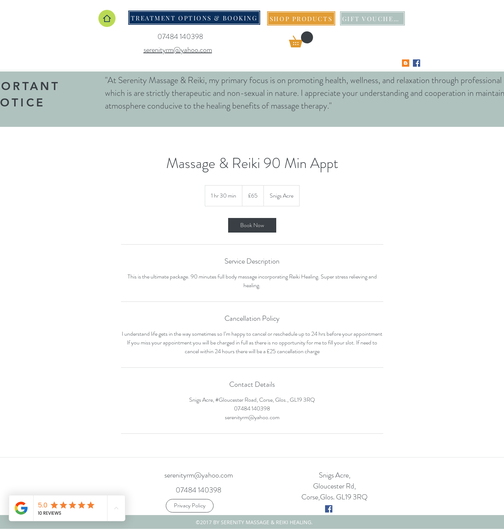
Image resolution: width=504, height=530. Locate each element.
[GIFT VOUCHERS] (372, 18)
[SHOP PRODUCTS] (301, 18)
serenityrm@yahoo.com (198, 475)
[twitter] (328, 509)
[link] (252, 225)
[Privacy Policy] (190, 506)
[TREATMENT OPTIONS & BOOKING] (194, 17)
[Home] (107, 18)
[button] (301, 39)
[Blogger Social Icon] (405, 63)
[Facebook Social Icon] (416, 63)
